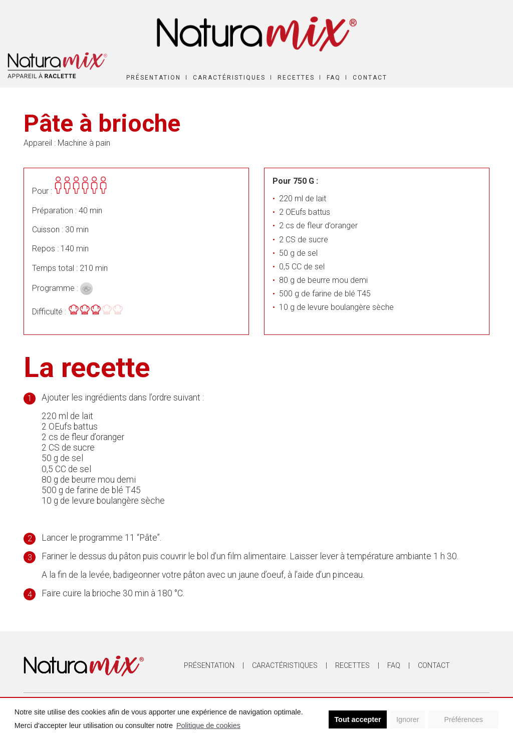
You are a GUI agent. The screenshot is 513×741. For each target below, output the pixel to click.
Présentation (153, 77)
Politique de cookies (208, 725)
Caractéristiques (229, 77)
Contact (370, 77)
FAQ (334, 77)
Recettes (296, 77)
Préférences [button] (463, 719)
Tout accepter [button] (357, 719)
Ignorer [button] (407, 719)
